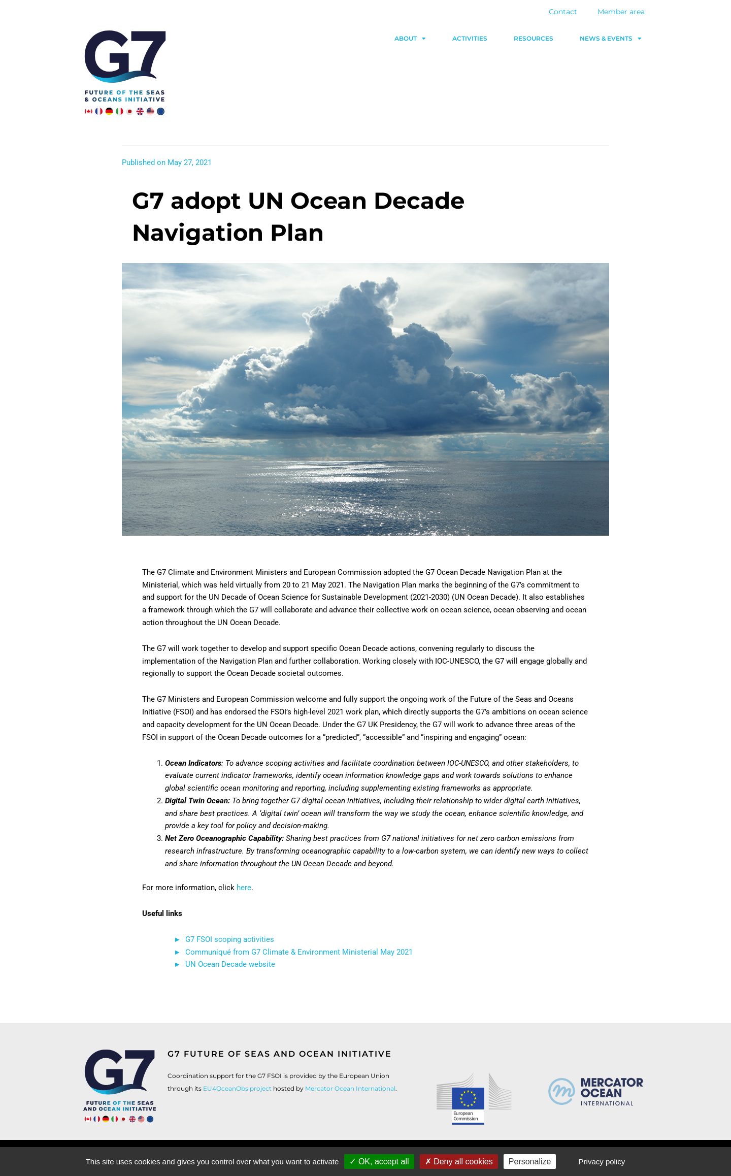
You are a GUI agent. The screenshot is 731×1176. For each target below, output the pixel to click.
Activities (469, 38)
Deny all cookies (459, 1161)
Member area (621, 11)
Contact (563, 11)
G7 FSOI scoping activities (229, 939)
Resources (533, 38)
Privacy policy (602, 1161)
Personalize (530, 1161)
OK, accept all (379, 1161)
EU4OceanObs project (237, 1088)
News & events (611, 38)
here (244, 887)
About (410, 38)
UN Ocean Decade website (231, 964)
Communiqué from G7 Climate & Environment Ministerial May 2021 (299, 952)
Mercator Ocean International (350, 1088)
